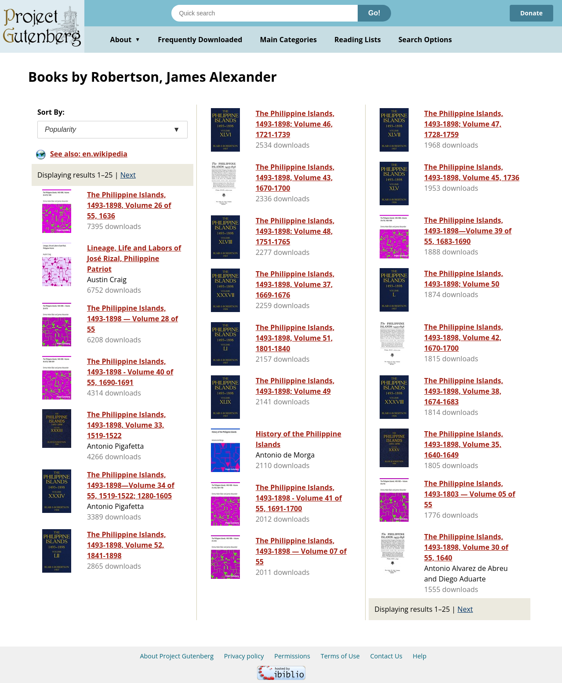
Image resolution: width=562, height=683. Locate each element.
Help (419, 656)
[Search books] (264, 13)
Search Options (425, 39)
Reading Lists (357, 39)
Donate (531, 13)
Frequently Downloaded (200, 39)
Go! (374, 13)
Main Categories (288, 39)
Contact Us (386, 656)
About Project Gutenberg (177, 656)
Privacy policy (244, 656)
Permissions (292, 656)
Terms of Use (340, 656)
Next (128, 175)
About (125, 39)
